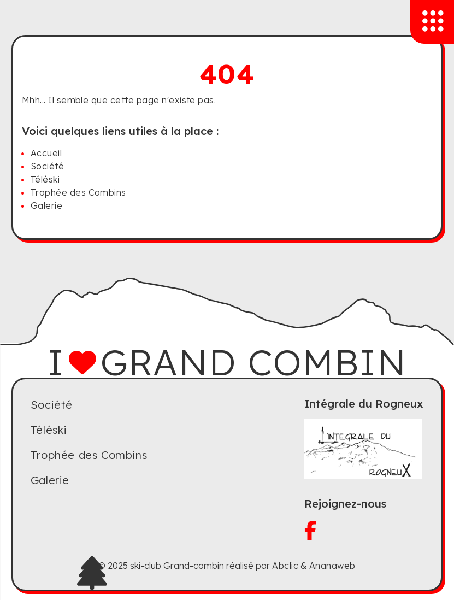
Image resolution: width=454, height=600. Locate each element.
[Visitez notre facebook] (363, 530)
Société (47, 166)
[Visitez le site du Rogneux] (363, 449)
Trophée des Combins (78, 192)
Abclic (285, 565)
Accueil (46, 153)
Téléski (45, 179)
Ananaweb (332, 565)
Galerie (46, 205)
